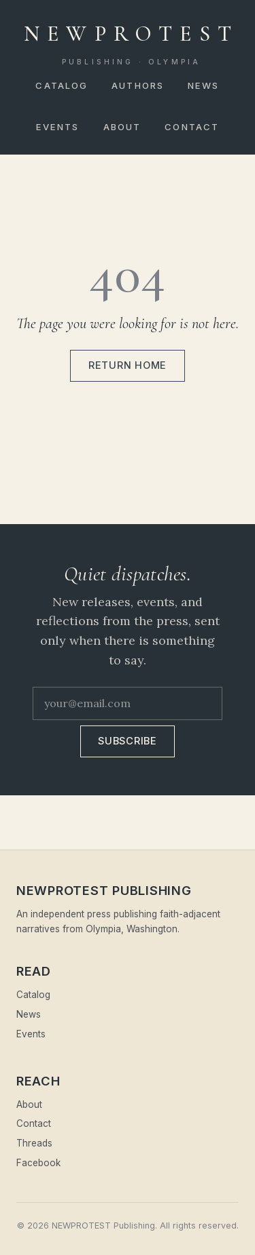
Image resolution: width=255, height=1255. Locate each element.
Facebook (38, 1162)
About (122, 126)
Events (58, 126)
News (203, 85)
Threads (34, 1143)
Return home (127, 365)
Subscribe (127, 741)
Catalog (61, 85)
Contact (192, 126)
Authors (138, 85)
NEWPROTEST (131, 44)
